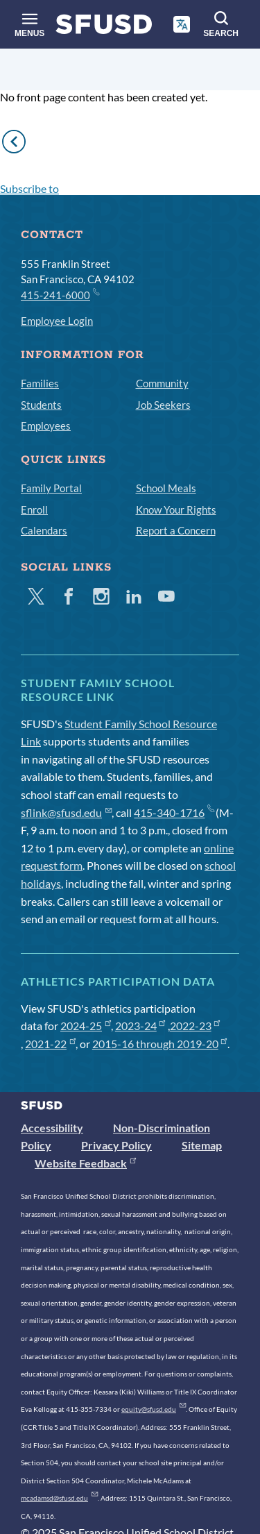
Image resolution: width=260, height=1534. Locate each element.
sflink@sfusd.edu (66, 812)
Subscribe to (29, 188)
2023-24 (140, 1025)
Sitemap (202, 1145)
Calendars (44, 530)
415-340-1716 (174, 812)
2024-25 (85, 1025)
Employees (46, 425)
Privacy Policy (116, 1145)
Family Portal (51, 488)
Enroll (34, 509)
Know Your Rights (176, 509)
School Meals (166, 488)
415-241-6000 (59, 294)
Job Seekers (163, 404)
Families (40, 383)
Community (162, 383)
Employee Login (57, 320)
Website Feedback (85, 1163)
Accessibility (52, 1127)
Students (41, 404)
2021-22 (50, 1043)
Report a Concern (176, 530)
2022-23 (195, 1025)
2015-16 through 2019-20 (159, 1043)
